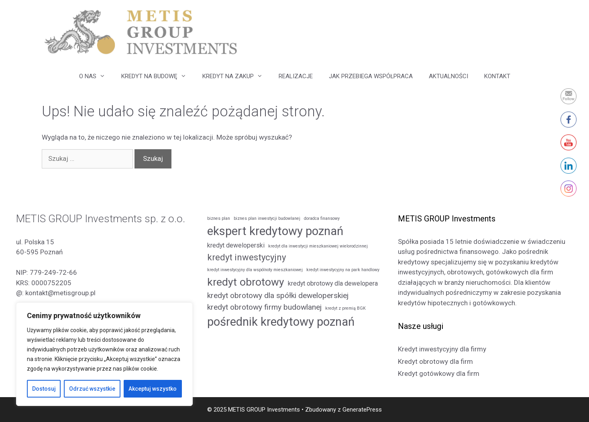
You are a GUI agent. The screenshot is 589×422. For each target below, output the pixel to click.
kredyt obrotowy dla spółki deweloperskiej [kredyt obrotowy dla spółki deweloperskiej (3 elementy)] (278, 295)
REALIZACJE (296, 76)
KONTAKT (497, 76)
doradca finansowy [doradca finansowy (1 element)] (322, 218)
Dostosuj (44, 388)
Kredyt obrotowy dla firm (435, 361)
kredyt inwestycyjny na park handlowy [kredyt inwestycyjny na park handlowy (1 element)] (342, 269)
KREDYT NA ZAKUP (236, 76)
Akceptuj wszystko (152, 388)
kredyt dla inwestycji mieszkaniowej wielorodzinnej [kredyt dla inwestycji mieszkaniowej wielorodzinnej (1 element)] (318, 246)
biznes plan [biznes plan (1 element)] (218, 218)
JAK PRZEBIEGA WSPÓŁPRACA (371, 76)
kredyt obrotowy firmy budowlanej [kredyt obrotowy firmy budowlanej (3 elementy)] (264, 307)
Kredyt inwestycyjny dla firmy (442, 349)
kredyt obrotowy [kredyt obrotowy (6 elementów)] (245, 282)
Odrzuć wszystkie (92, 388)
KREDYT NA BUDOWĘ (157, 76)
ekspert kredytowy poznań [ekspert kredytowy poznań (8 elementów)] (275, 231)
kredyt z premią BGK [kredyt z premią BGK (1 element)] (345, 308)
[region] (104, 354)
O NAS (96, 76)
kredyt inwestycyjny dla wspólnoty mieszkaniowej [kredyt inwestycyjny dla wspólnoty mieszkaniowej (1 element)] (255, 269)
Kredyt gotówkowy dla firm (438, 373)
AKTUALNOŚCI (448, 76)
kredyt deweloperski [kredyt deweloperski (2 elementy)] (236, 245)
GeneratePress (362, 409)
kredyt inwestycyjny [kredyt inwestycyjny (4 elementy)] (246, 257)
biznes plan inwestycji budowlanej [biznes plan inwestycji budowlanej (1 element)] (267, 218)
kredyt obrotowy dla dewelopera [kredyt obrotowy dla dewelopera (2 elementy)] (333, 283)
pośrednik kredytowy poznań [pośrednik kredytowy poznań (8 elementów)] (281, 322)
